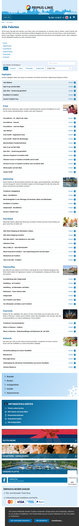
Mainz (21, 68)
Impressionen (11, 393)
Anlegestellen (11, 384)
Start (3, 22)
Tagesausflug (7, 51)
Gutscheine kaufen (13, 419)
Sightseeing (7, 46)
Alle (6, 68)
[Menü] (75, 471)
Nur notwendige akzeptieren (20, 520)
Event (5, 43)
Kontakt (9, 376)
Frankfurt (13, 68)
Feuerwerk (7, 54)
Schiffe (8, 389)
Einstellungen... (57, 520)
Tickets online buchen (14, 408)
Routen (8, 380)
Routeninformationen (14, 415)
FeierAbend (7, 49)
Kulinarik (6, 57)
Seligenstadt (40, 68)
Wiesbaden (29, 68)
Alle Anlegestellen (13, 422)
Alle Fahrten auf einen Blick (16, 412)
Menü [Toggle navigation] (7, 17)
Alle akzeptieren (41, 520)
